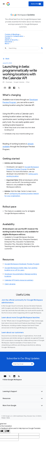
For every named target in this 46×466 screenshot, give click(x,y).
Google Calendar (19, 82)
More (7, 44)
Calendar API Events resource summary (19, 280)
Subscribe (36, 4)
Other (28, 82)
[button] (23, 391)
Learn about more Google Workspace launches (21, 317)
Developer (9, 82)
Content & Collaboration (15, 36)
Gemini (8, 38)
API (4, 82)
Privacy (3, 417)
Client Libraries (10, 284)
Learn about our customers (13, 332)
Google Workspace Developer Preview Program (22, 264)
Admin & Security (12, 40)
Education (9, 42)
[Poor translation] (7, 431)
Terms (8, 417)
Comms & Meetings (13, 34)
